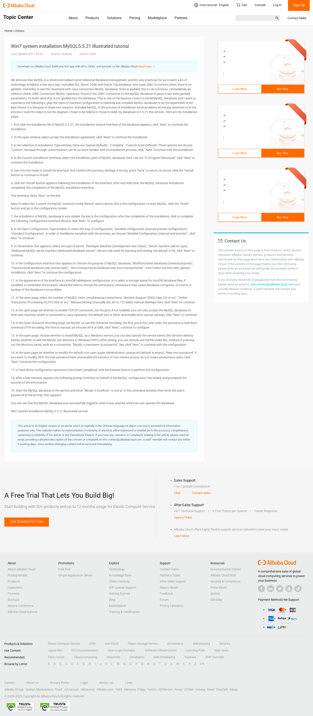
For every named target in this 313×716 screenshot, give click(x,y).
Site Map (216, 599)
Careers (9, 682)
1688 (118, 689)
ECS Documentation (85, 650)
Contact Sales (297, 18)
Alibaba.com (105, 689)
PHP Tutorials (214, 657)
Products (92, 18)
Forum (164, 599)
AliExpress (88, 689)
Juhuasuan (71, 689)
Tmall (58, 689)
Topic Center (56, 657)
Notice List (106, 682)
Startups (13, 599)
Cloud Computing (85, 657)
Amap (178, 689)
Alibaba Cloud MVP (223, 575)
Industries (113, 657)
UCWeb (189, 689)
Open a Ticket (183, 517)
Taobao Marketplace (39, 689)
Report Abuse (169, 587)
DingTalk (222, 689)
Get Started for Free (26, 521)
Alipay (234, 689)
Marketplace (157, 18)
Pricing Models (17, 575)
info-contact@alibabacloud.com (272, 284)
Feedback (166, 593)
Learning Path (195, 650)
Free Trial (64, 569)
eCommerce (175, 643)
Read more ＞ (146, 66)
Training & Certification (124, 612)
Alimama (130, 689)
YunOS (151, 689)
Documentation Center (225, 569)
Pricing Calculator (172, 606)
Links (128, 682)
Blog (112, 599)
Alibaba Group (14, 689)
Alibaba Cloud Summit (22, 612)
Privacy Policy (59, 682)
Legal (84, 682)
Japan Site (55, 650)
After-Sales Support (173, 581)
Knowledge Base (120, 575)
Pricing (134, 18)
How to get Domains (121, 650)
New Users (221, 650)
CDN (92, 643)
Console (260, 5)
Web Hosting (201, 643)
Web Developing (164, 657)
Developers (137, 657)
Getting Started (119, 593)
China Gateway (119, 581)
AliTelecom (165, 689)
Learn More (240, 89)
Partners (181, 18)
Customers (15, 587)
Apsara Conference (20, 606)
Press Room (218, 587)
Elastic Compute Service (64, 643)
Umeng (200, 689)
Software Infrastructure (160, 650)
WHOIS (215, 593)
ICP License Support (122, 587)
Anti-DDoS (111, 643)
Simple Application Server (75, 575)
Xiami (211, 689)
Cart (241, 5)
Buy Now (282, 89)
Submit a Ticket (170, 575)
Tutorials (190, 657)
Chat (177, 493)
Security (224, 643)
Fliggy (142, 689)
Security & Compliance (225, 581)
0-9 (202, 664)
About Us (32, 682)
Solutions (114, 18)
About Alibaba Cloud (21, 569)
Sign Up (299, 5)
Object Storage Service (143, 643)
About (73, 18)
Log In (277, 5)
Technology (117, 569)
